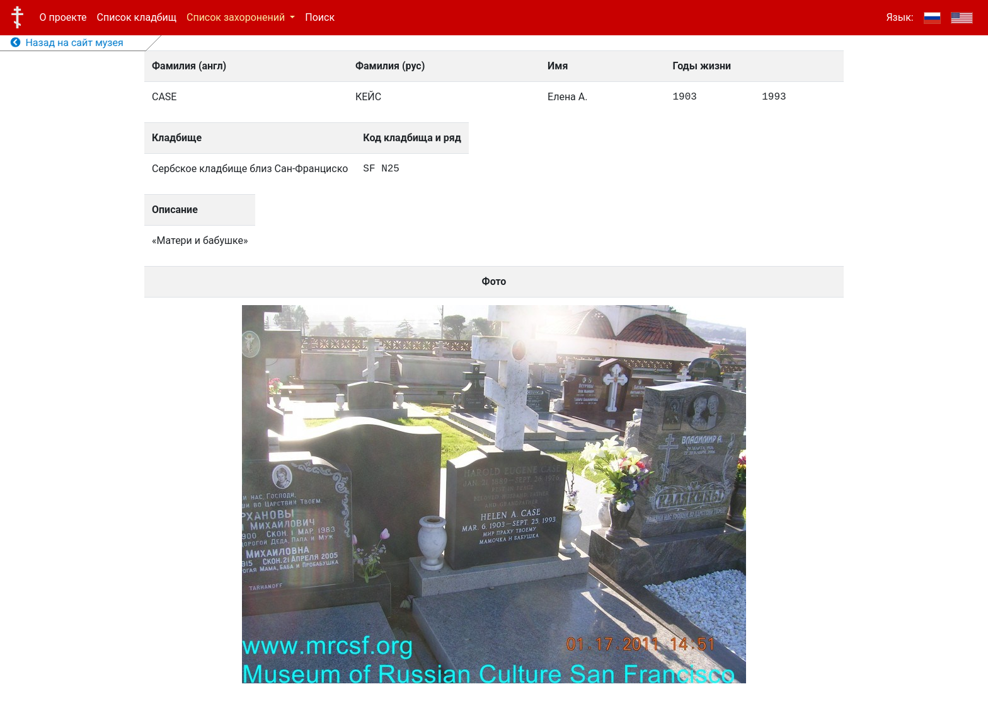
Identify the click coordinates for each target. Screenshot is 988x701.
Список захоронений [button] (237, 17)
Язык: (899, 17)
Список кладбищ (136, 17)
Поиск (320, 17)
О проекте (63, 17)
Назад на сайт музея (67, 43)
